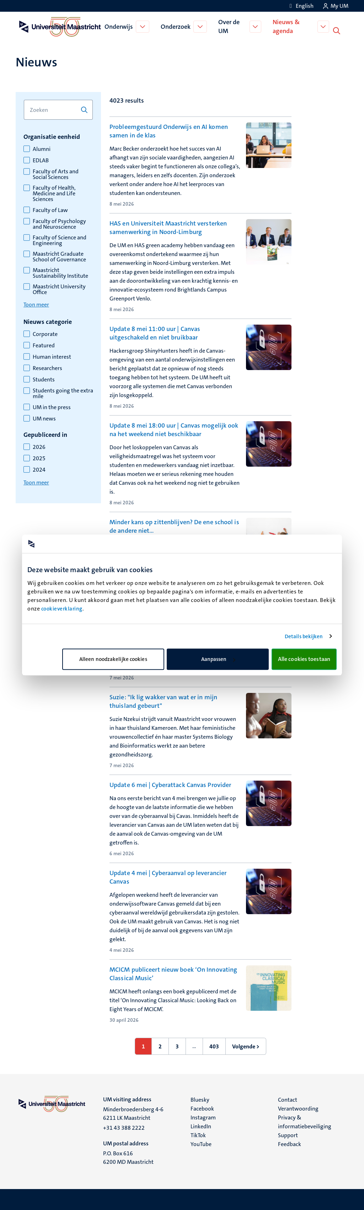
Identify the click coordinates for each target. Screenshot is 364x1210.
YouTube (201, 1143)
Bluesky (200, 1099)
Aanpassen (218, 659)
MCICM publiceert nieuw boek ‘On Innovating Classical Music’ (173, 973)
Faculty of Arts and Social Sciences (56, 173)
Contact (287, 1099)
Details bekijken (304, 636)
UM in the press (52, 406)
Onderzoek (176, 26)
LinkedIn (201, 1125)
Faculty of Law (50, 209)
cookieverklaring (61, 608)
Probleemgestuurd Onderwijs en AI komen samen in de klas (168, 130)
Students (44, 379)
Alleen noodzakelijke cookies (113, 659)
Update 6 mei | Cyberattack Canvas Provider (170, 784)
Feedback (289, 1143)
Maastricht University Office (59, 288)
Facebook (202, 1108)
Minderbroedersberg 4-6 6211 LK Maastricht (133, 1113)
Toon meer (36, 304)
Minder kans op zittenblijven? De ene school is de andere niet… (174, 525)
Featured (44, 345)
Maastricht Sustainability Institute (60, 272)
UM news (44, 418)
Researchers (47, 367)
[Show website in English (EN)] (300, 5)
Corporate (45, 333)
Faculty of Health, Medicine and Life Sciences (54, 192)
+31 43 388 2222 (124, 1127)
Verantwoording (298, 1108)
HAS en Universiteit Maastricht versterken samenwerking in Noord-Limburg (168, 226)
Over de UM (229, 26)
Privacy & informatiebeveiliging (304, 1121)
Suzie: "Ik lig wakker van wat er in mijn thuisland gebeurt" (163, 700)
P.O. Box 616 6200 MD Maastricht (128, 1157)
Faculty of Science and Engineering (59, 239)
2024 (39, 469)
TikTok (198, 1134)
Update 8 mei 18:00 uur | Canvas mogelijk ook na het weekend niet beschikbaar (173, 429)
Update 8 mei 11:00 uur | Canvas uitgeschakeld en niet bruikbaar (154, 332)
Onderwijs (119, 26)
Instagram (203, 1117)
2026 (39, 446)
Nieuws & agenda (287, 26)
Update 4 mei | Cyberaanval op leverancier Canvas (167, 876)
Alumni (41, 148)
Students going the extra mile (63, 392)
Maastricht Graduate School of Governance (59, 256)
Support (288, 1134)
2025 (39, 458)
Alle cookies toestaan (304, 659)
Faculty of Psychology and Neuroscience (59, 223)
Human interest (52, 356)
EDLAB (41, 160)
